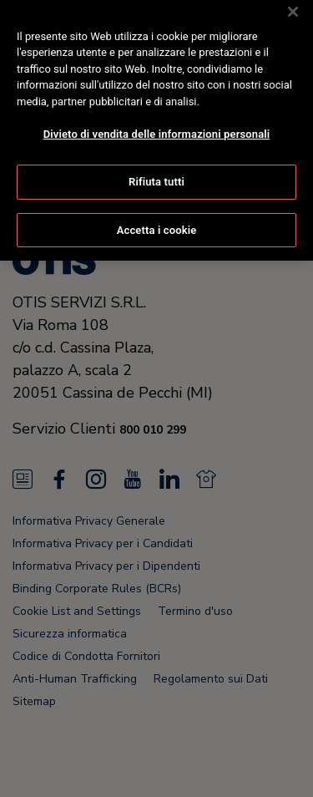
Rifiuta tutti (156, 167)
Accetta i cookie (157, 216)
